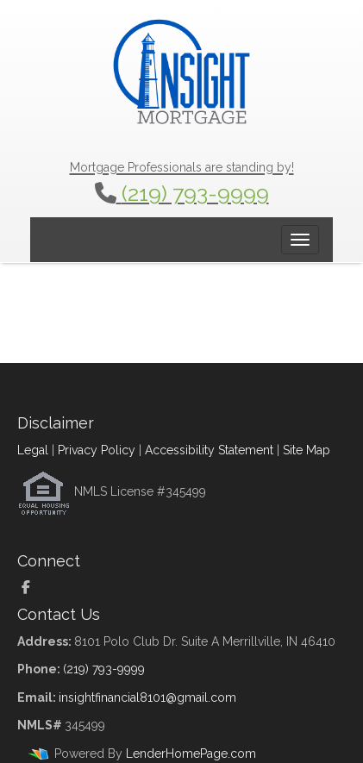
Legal (32, 450)
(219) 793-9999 (195, 193)
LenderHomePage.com (191, 753)
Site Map (306, 450)
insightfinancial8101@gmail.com (147, 697)
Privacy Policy (96, 450)
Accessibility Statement (209, 450)
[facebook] (32, 588)
